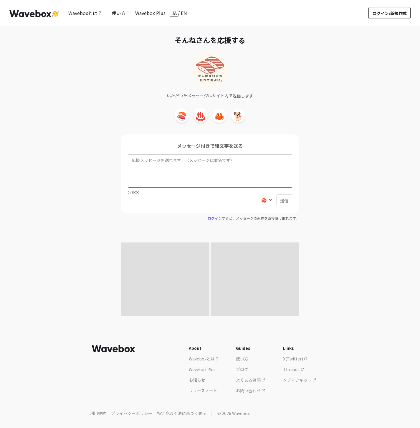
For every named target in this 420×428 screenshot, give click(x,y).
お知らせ (197, 380)
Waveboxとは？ (85, 13)
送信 (284, 201)
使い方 (119, 13)
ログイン (215, 218)
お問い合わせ (250, 390)
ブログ (242, 369)
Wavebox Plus (150, 13)
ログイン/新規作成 (389, 13)
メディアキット (299, 380)
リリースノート (203, 390)
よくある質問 (250, 380)
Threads (293, 369)
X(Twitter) (295, 359)
